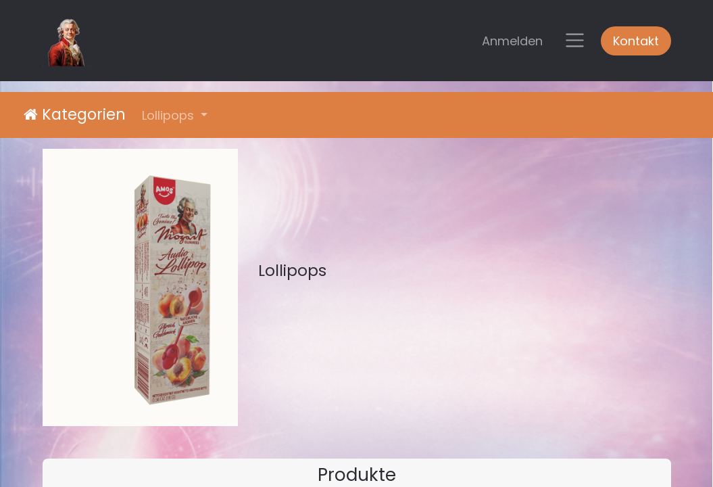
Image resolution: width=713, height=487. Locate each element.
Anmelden (512, 40)
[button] (175, 115)
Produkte (357, 474)
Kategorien (75, 114)
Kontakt (636, 40)
